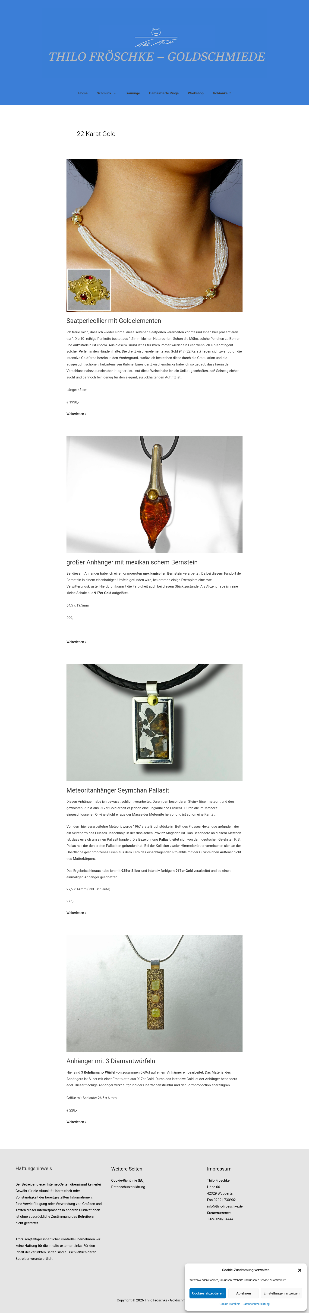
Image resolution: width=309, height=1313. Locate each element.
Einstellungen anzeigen (282, 1293)
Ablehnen (243, 1293)
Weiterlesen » (76, 414)
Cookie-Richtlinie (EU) (128, 1180)
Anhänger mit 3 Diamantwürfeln (112, 1061)
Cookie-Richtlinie (230, 1304)
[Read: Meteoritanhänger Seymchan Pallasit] (154, 722)
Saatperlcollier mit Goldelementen (115, 321)
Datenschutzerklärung (256, 1304)
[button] (299, 1270)
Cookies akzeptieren (208, 1293)
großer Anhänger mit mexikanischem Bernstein (134, 562)
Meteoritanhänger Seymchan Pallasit (119, 790)
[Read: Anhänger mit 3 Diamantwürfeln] (154, 993)
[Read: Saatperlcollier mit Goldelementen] (154, 235)
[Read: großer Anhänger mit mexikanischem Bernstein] (154, 494)
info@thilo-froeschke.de (225, 1206)
